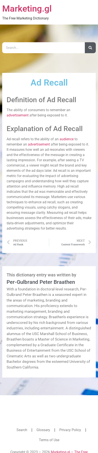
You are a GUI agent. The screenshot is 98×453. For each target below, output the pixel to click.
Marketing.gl (27, 9)
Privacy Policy (70, 430)
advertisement (18, 115)
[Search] (90, 47)
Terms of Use (49, 440)
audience (67, 139)
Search (21, 430)
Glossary (43, 430)
